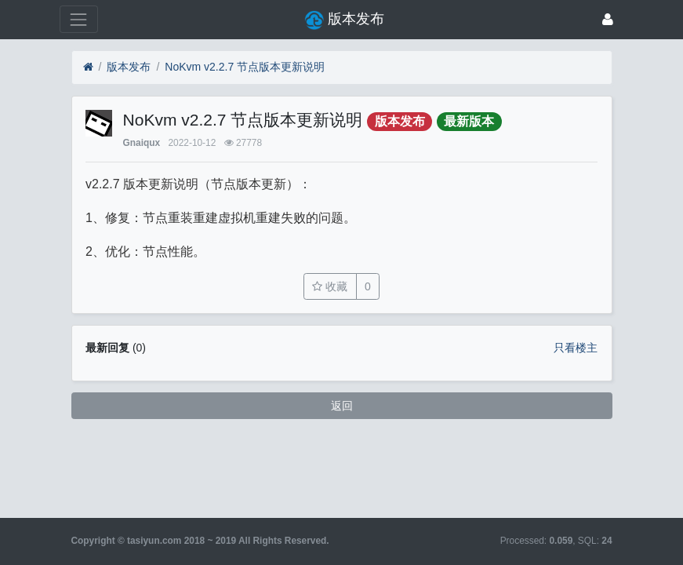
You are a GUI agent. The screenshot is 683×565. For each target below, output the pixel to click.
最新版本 (469, 121)
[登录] (607, 19)
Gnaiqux (142, 142)
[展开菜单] (79, 19)
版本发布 (129, 66)
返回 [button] (342, 405)
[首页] (88, 67)
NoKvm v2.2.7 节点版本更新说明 (245, 66)
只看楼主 (576, 347)
